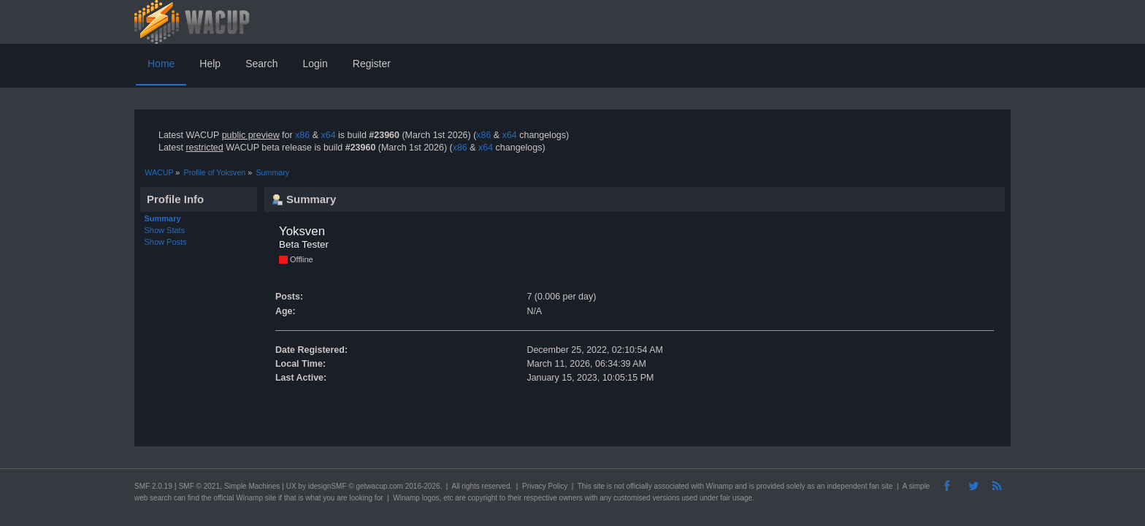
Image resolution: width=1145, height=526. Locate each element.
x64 (328, 135)
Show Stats (165, 230)
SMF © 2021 (199, 486)
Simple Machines (252, 486)
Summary (163, 218)
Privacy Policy (544, 486)
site (599, 486)
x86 (302, 135)
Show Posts (166, 241)
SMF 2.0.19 (153, 486)
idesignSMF (327, 486)
